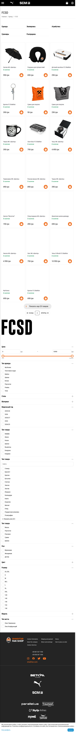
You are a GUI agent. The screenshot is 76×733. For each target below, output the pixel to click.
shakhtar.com (32, 662)
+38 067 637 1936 (37, 652)
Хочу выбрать (6, 730)
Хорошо (70, 730)
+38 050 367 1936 (37, 654)
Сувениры (5, 34)
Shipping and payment (47, 639)
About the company (32, 642)
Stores (57, 639)
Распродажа (31, 34)
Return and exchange (46, 642)
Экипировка (31, 27)
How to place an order (61, 642)
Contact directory (31, 645)
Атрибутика (56, 27)
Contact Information (32, 639)
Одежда (5, 27)
